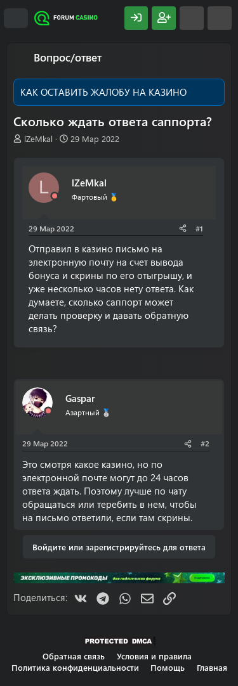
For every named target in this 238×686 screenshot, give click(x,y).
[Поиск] (220, 18)
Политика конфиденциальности (75, 667)
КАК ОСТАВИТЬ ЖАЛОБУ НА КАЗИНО (103, 92)
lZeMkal (38, 138)
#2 (205, 443)
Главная (212, 667)
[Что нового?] (192, 18)
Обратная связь (74, 655)
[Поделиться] (183, 228)
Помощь (167, 667)
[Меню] (16, 18)
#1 (199, 228)
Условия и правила (154, 655)
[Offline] (54, 196)
